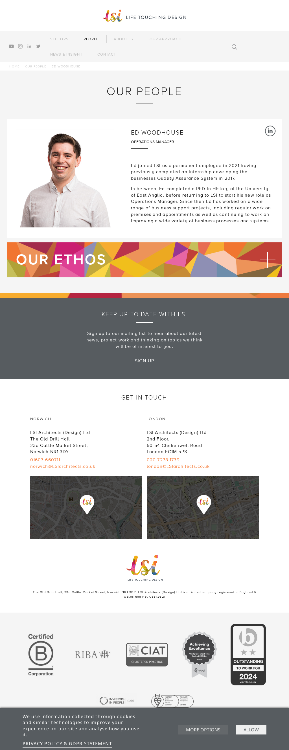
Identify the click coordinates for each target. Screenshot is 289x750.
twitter (38, 46)
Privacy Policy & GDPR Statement (67, 743)
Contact (106, 54)
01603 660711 (45, 460)
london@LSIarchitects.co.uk (178, 466)
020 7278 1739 (163, 460)
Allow (251, 730)
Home (14, 66)
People (91, 39)
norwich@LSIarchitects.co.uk (62, 466)
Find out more (144, 259)
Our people (35, 66)
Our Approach (165, 39)
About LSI (124, 39)
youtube (11, 46)
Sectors (59, 39)
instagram (20, 46)
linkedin (29, 46)
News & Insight (66, 54)
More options (203, 730)
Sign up (144, 361)
